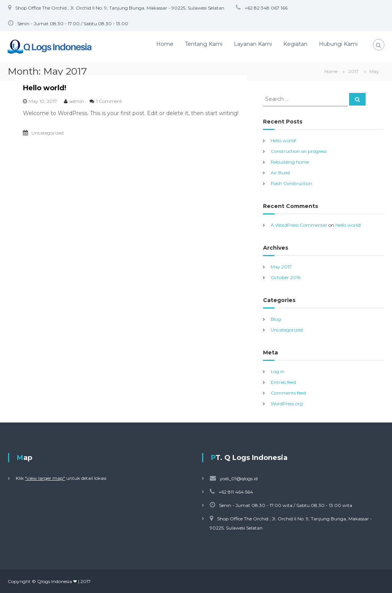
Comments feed (288, 393)
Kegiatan (295, 44)
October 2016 (286, 277)
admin (76, 101)
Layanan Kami (253, 44)
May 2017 (281, 267)
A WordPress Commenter (299, 225)
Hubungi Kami (338, 44)
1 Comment (109, 101)
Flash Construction (291, 183)
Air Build (280, 172)
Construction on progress (299, 151)
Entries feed (283, 382)
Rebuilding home (290, 162)
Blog (276, 319)
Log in (277, 371)
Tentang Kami (203, 44)
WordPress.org (287, 403)
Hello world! (44, 88)
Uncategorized (47, 133)
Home (164, 44)
